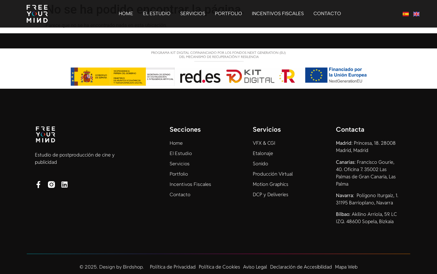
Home (126, 13)
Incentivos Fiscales (278, 13)
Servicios (192, 13)
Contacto (327, 13)
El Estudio (157, 13)
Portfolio (228, 13)
